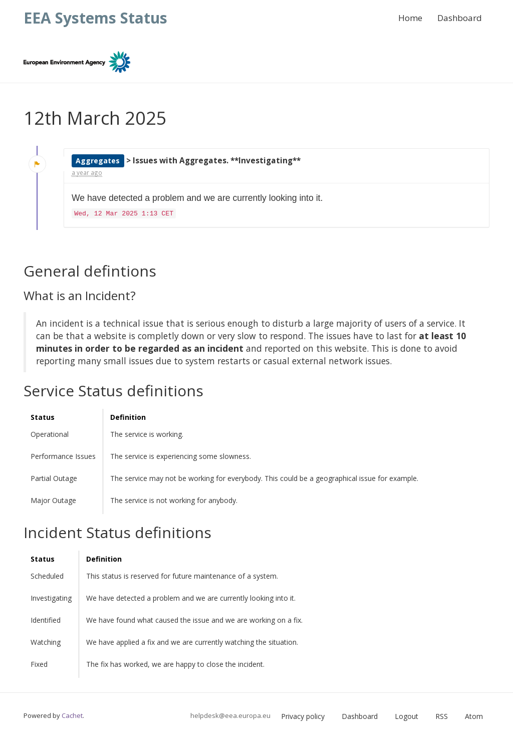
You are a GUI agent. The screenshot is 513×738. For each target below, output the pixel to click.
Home (410, 18)
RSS (441, 716)
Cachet (72, 715)
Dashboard (459, 18)
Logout (406, 716)
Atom (474, 716)
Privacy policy (303, 716)
